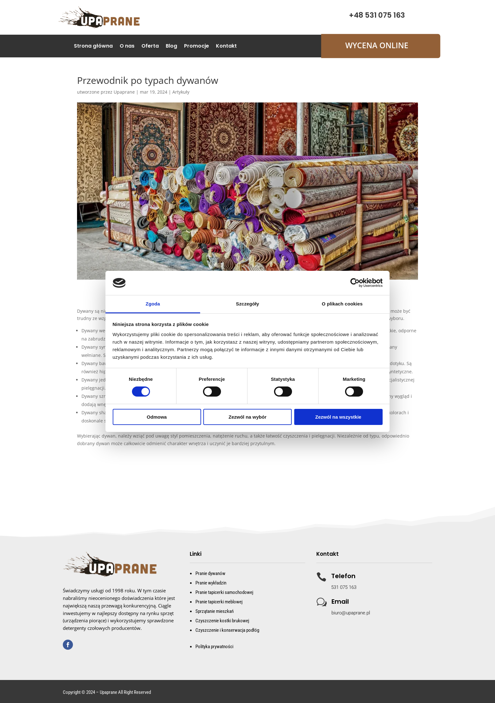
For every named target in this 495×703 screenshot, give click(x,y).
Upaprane (124, 92)
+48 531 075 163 (377, 15)
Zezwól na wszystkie (338, 417)
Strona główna (93, 46)
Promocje (196, 46)
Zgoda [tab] (153, 303)
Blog (171, 46)
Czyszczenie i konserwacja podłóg (227, 630)
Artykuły (180, 92)
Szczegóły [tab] (247, 303)
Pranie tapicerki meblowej (218, 602)
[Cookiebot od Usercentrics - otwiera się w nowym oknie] (355, 283)
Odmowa (157, 417)
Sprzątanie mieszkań (214, 611)
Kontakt (226, 46)
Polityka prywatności (214, 646)
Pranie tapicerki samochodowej (224, 592)
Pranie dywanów (210, 573)
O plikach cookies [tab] (342, 303)
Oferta (150, 46)
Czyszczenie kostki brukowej (222, 621)
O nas (127, 46)
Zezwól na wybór (247, 417)
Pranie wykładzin (210, 583)
